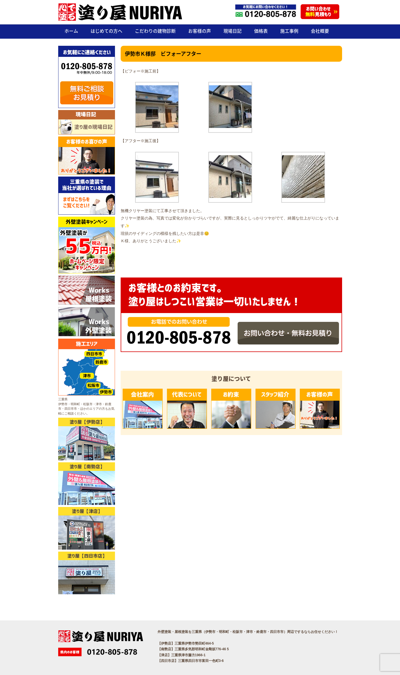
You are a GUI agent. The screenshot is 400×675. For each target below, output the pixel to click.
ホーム (71, 30)
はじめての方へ (106, 30)
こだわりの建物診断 (155, 30)
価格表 (261, 30)
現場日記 (232, 30)
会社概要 (320, 30)
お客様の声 (199, 30)
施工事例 (289, 30)
